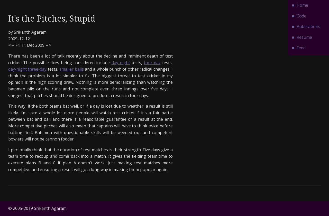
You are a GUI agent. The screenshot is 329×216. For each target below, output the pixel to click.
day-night (121, 62)
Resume (304, 37)
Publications (308, 26)
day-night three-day (27, 69)
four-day (152, 62)
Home (302, 5)
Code (301, 16)
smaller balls (71, 69)
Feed (301, 48)
